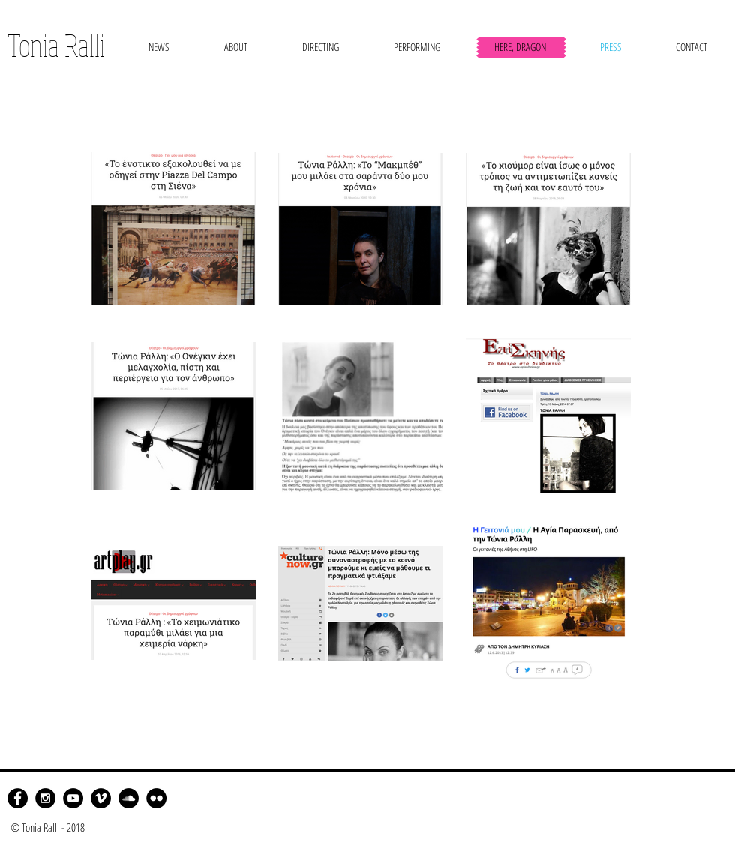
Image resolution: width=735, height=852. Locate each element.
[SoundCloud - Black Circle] (128, 798)
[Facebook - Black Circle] (18, 798)
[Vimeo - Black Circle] (101, 798)
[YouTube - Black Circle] (73, 798)
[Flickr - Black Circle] (156, 798)
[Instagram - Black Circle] (45, 798)
